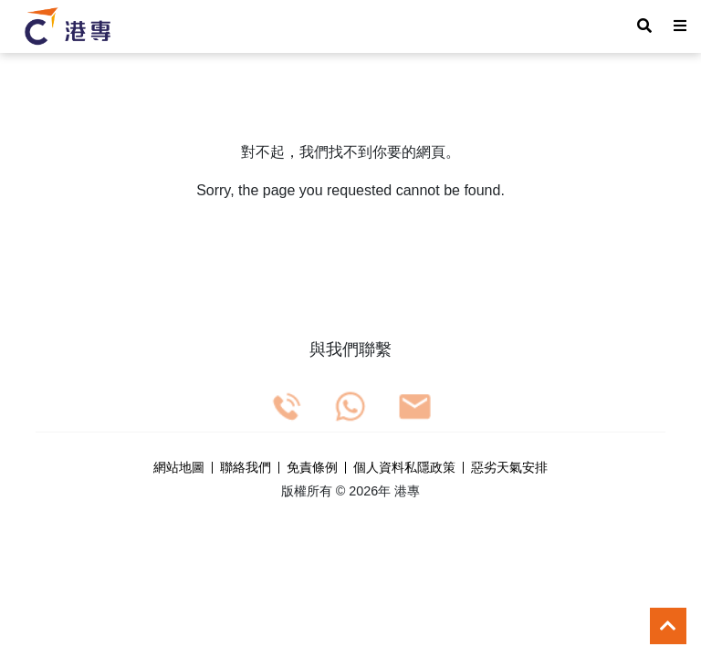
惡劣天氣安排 (509, 468)
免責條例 (312, 468)
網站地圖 (178, 468)
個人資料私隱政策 (404, 468)
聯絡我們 (245, 468)
